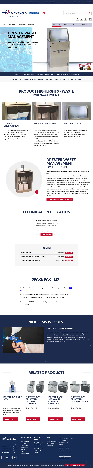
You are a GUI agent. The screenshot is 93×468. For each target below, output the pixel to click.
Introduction (15, 79)
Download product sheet (58, 199)
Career (23, 451)
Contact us (85, 24)
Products (56, 24)
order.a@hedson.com (65, 456)
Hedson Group (34, 2)
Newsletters (50, 445)
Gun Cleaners (50, 74)
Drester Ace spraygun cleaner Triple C (79, 400)
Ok (67, 465)
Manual (49, 79)
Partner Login (20, 2)
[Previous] (9, 179)
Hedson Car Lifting (37, 451)
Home (16, 74)
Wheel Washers (38, 448)
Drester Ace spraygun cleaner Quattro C (55, 400)
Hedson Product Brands (25, 448)
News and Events (50, 2)
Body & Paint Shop (9, 24)
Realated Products (75, 79)
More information (77, 465)
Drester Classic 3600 (12, 398)
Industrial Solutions (26, 24)
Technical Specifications (34, 79)
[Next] (39, 179)
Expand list (46, 235)
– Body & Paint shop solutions (31, 74)
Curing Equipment (39, 444)
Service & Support (70, 24)
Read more (9, 419)
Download (69, 252)
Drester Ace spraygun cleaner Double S (33, 400)
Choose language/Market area (81, 2)
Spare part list (60, 79)
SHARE (63, 2)
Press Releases (51, 443)
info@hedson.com (64, 458)
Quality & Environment (24, 444)
